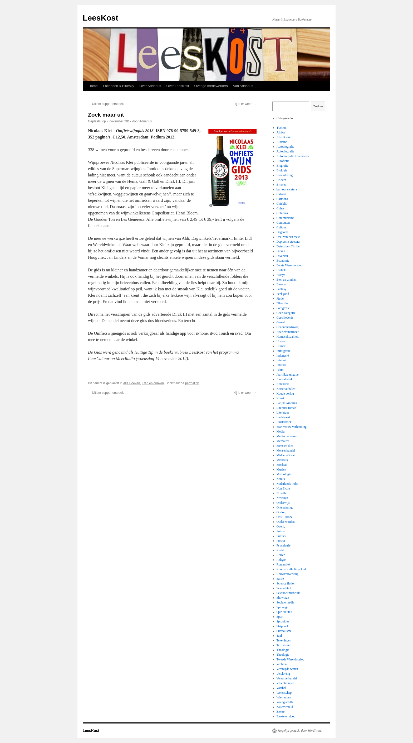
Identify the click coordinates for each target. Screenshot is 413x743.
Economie (283, 260)
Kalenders (283, 384)
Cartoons (282, 199)
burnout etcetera (287, 189)
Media (281, 431)
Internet (281, 360)
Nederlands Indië (287, 484)
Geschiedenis (285, 317)
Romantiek (284, 564)
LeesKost (100, 17)
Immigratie (284, 351)
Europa (281, 284)
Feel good (283, 294)
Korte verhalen (286, 389)
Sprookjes (283, 621)
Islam (280, 370)
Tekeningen (284, 640)
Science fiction (286, 583)
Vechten (282, 664)
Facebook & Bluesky (118, 86)
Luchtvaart (283, 417)
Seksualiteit (284, 588)
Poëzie (281, 531)
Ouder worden (286, 522)
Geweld (281, 322)
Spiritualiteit (284, 612)
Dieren (281, 251)
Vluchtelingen (285, 683)
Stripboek (283, 626)
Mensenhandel (286, 450)
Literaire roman (286, 408)
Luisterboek (284, 422)
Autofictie (283, 161)
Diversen (282, 256)
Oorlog (281, 512)
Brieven (282, 180)
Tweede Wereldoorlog (290, 659)
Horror (281, 341)
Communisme (285, 218)
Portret (281, 541)
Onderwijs (283, 503)
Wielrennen (284, 697)
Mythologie (284, 474)
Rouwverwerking (287, 574)
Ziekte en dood (286, 716)
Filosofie (282, 303)
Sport (280, 617)
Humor (281, 346)
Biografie (282, 165)
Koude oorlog (285, 393)
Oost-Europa (285, 517)
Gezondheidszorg (288, 327)
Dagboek (282, 232)
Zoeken (318, 106)
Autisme (282, 142)
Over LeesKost (177, 86)
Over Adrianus (150, 86)
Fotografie (283, 308)
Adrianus (145, 121)
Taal (279, 635)
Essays (281, 275)
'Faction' (282, 128)
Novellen (282, 498)
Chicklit (282, 203)
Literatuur (283, 412)
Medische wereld (287, 436)
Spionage (282, 607)
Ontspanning (285, 507)
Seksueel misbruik (288, 593)
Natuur (281, 479)
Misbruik (282, 460)
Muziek (281, 469)
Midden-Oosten (286, 455)
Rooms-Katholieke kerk (292, 569)
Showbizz (283, 598)
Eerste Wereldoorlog (289, 265)
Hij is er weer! (245, 104)
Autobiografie (285, 146)
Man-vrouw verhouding (292, 427)
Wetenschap (284, 692)
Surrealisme (284, 631)
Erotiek (281, 270)
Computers (284, 222)
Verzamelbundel (287, 678)
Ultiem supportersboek (106, 104)
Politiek (281, 536)
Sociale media (285, 602)
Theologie (283, 650)
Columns (282, 213)
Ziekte (281, 711)
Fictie (280, 298)
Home (93, 86)
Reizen (281, 555)
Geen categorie (286, 313)
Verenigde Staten (287, 669)
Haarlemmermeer (288, 332)
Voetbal (281, 688)
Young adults (285, 702)
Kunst (280, 398)
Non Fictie (283, 488)
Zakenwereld (285, 707)
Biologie (282, 170)
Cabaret (281, 194)
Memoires (283, 441)
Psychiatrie (284, 545)
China (280, 208)
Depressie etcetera (288, 241)
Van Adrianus (243, 86)
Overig (281, 526)
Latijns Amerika (287, 403)
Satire (280, 579)
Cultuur (281, 227)
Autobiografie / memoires (293, 156)
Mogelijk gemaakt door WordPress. (300, 730)
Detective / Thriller (289, 246)
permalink (192, 383)
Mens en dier (285, 446)
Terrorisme (283, 645)
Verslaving (283, 673)
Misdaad (282, 465)
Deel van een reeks (289, 237)
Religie (281, 560)
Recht (280, 550)
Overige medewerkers (211, 86)
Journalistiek (285, 379)
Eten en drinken (153, 383)
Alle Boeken (131, 383)
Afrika (281, 132)
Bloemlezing (285, 175)
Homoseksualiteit (288, 336)
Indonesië (283, 355)
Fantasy (281, 289)
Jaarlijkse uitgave (288, 374)
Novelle (282, 493)
